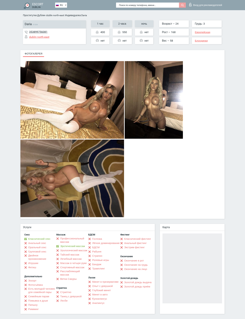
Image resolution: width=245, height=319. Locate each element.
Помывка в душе (38, 300)
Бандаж (96, 264)
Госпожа (97, 238)
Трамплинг (98, 268)
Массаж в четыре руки (73, 263)
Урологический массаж (73, 250)
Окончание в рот (134, 260)
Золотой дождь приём (137, 286)
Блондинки (201, 40)
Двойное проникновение (37, 257)
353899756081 (38, 31)
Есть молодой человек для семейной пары (41, 290)
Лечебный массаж (71, 258)
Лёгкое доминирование (106, 243)
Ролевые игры (100, 260)
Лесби (64, 300)
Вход (205, 4)
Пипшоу (33, 304)
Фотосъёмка (35, 284)
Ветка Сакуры (68, 278)
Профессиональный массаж (72, 240)
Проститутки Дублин (34, 15)
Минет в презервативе (105, 281)
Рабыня (96, 251)
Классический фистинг (137, 238)
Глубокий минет (101, 290)
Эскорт (32, 280)
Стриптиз (65, 292)
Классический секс (39, 238)
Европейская (202, 32)
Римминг (33, 309)
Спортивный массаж (72, 267)
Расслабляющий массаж (70, 273)
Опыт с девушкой (102, 286)
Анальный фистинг (135, 243)
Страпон (97, 255)
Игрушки (33, 263)
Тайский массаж (69, 254)
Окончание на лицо (135, 269)
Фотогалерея (33, 53)
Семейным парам (38, 296)
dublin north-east (55, 15)
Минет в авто (100, 294)
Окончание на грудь (136, 264)
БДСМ (96, 247)
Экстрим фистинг (134, 247)
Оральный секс (37, 247)
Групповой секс (37, 251)
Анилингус (98, 303)
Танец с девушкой (70, 296)
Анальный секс (37, 243)
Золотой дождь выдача (138, 282)
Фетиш (32, 267)
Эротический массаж (72, 246)
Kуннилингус (99, 298)
